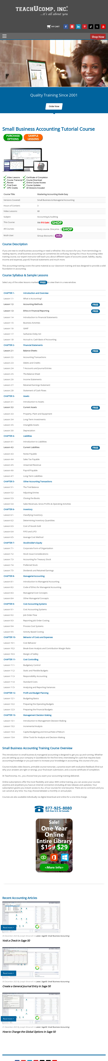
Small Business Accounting (58, 936)
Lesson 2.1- (9, 350)
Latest (38, 936)
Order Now (54, 106)
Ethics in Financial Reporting (36, 310)
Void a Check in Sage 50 (16, 940)
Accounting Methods (33, 304)
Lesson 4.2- (9, 447)
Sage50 (44, 936)
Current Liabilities (31, 447)
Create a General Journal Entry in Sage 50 (26, 986)
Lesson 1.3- (9, 310)
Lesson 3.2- (9, 407)
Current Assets (30, 407)
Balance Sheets (30, 350)
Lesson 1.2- (9, 304)
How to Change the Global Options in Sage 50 (29, 1031)
